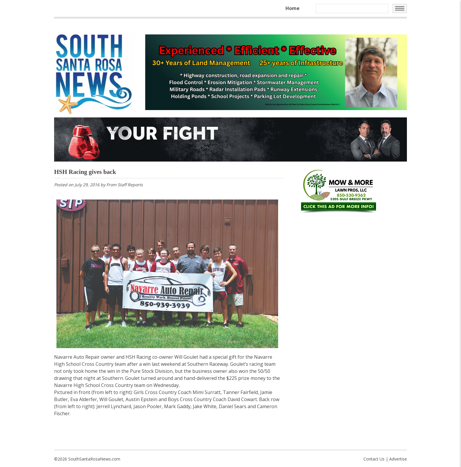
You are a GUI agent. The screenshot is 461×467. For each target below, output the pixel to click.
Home (292, 8)
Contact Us (374, 459)
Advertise (398, 459)
